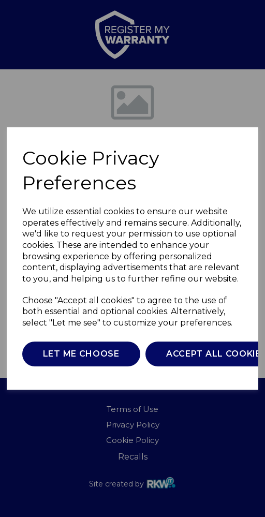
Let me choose (81, 354)
